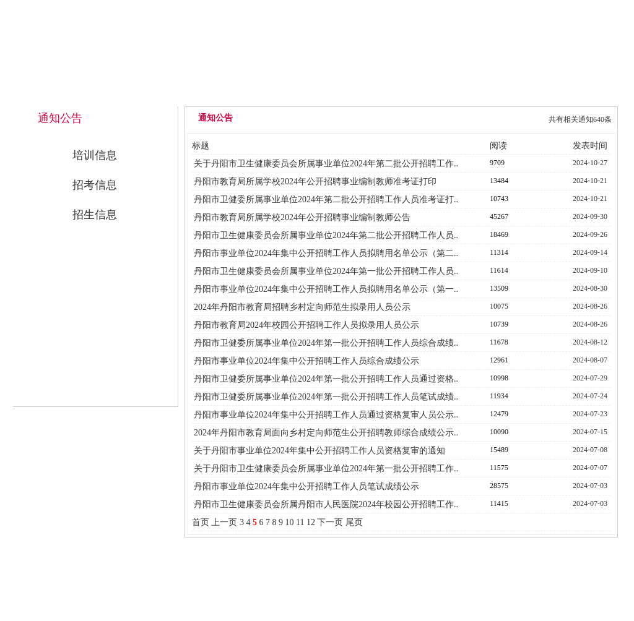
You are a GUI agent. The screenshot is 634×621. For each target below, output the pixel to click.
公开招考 (485, 94)
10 (289, 522)
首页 (200, 522)
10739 (499, 324)
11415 (499, 503)
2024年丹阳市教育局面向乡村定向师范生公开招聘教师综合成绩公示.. (326, 432)
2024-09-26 (590, 234)
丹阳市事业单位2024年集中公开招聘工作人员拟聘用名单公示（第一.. (326, 289)
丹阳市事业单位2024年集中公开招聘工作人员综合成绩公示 (306, 361)
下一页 (330, 522)
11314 (499, 252)
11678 (499, 342)
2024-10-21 (590, 180)
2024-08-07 (590, 360)
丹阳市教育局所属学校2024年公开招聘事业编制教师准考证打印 (315, 181)
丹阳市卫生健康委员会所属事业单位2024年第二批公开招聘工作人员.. (326, 235)
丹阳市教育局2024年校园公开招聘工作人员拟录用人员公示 (306, 325)
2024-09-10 (590, 270)
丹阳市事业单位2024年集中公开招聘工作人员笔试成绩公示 (306, 486)
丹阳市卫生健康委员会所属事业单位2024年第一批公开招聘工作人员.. (326, 271)
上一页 (224, 522)
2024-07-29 (590, 378)
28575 (499, 485)
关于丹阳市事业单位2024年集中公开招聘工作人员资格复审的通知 (319, 450)
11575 (499, 467)
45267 (499, 216)
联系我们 (569, 94)
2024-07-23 (590, 413)
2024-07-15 (590, 431)
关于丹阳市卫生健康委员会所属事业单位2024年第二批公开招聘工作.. (326, 163)
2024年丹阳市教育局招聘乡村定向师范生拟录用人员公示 (302, 307)
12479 (499, 413)
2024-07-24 (590, 396)
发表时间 (590, 145)
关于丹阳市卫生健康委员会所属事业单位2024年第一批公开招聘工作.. (326, 468)
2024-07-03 (590, 485)
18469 (499, 234)
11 (300, 522)
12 (310, 522)
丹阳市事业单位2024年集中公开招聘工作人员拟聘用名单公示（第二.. (326, 253)
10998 (499, 378)
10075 (499, 306)
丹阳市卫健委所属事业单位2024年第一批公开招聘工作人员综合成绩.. (326, 343)
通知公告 (400, 94)
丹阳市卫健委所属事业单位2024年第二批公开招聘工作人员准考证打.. (326, 199)
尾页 (354, 522)
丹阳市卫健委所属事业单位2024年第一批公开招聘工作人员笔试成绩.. (326, 396)
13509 (499, 288)
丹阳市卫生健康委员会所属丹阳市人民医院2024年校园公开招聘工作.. (326, 504)
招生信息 (94, 214)
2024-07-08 (590, 449)
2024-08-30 (590, 288)
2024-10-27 (590, 162)
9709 (497, 162)
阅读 (498, 145)
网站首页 (232, 94)
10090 (499, 431)
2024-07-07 (590, 467)
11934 (499, 396)
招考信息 (94, 185)
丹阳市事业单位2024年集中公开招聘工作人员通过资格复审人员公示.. (326, 414)
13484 (499, 180)
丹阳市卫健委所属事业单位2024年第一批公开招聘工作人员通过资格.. (326, 378)
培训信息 (94, 155)
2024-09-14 (590, 252)
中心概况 (316, 94)
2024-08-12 (590, 342)
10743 (499, 198)
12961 (499, 360)
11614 (499, 270)
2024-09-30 (590, 216)
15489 (499, 449)
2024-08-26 (590, 306)
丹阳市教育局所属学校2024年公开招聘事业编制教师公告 (302, 217)
